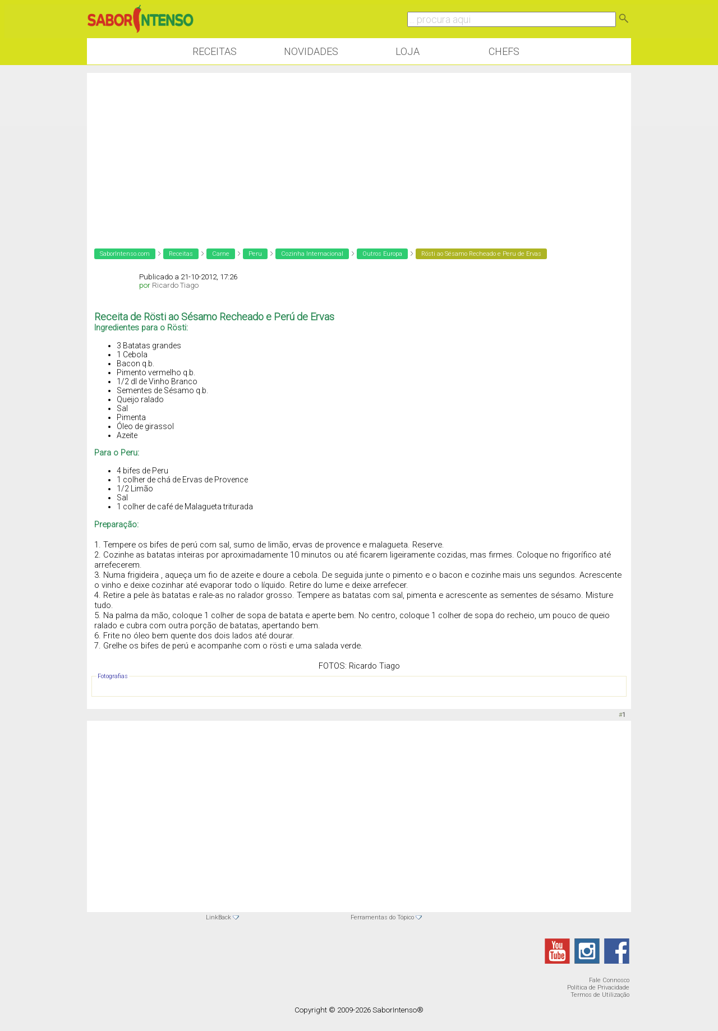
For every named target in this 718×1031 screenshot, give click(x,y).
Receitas (214, 51)
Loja (407, 51)
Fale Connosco (609, 980)
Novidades (311, 51)
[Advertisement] (359, 151)
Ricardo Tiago (175, 285)
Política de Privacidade (598, 987)
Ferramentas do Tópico (382, 917)
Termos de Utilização (599, 994)
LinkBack (218, 917)
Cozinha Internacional (312, 253)
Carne (220, 253)
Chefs (504, 51)
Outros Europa (382, 253)
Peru (255, 253)
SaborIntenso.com (125, 253)
